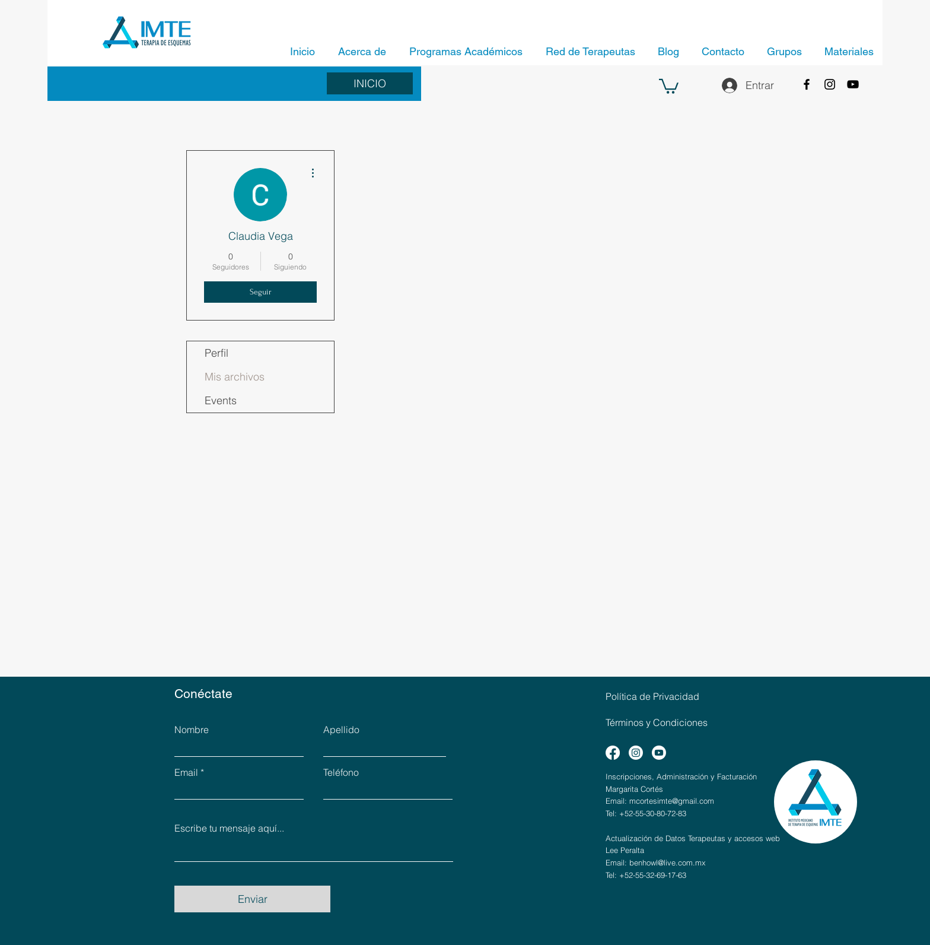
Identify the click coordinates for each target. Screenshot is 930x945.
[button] (669, 85)
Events (221, 400)
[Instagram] (830, 84)
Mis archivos (235, 376)
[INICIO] (370, 83)
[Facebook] (807, 84)
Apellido (341, 729)
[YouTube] (853, 84)
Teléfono (341, 772)
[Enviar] (252, 899)
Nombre (191, 729)
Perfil (216, 353)
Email (186, 772)
